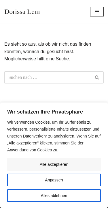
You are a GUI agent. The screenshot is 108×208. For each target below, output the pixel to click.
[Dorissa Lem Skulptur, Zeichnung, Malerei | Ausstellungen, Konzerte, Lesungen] (22, 11)
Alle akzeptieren (54, 164)
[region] (54, 155)
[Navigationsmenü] (97, 11)
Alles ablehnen (54, 195)
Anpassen (54, 180)
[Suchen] (47, 77)
